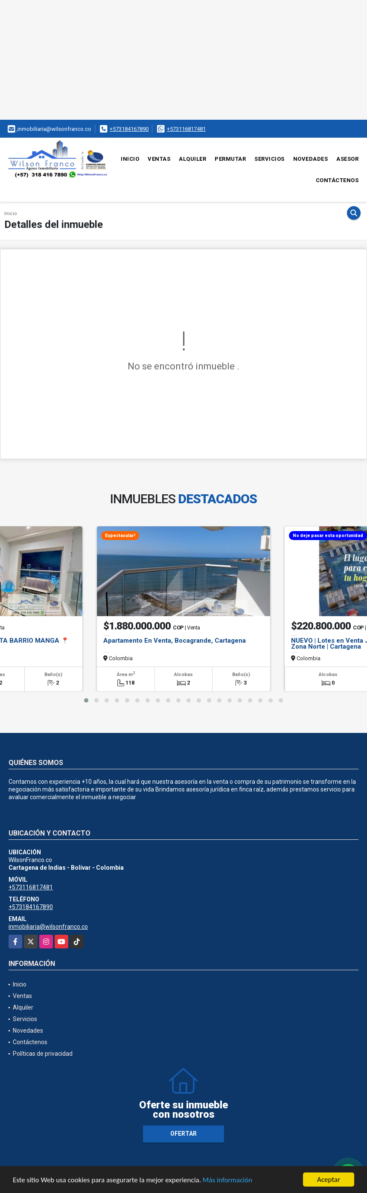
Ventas (159, 159)
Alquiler (192, 159)
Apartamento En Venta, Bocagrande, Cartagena (174, 640)
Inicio (130, 159)
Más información (227, 1180)
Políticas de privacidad (43, 1053)
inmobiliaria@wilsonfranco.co (48, 926)
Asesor (347, 159)
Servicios (269, 159)
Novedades (310, 159)
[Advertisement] (183, 60)
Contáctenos (337, 180)
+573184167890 (129, 129)
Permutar (230, 159)
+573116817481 (186, 129)
